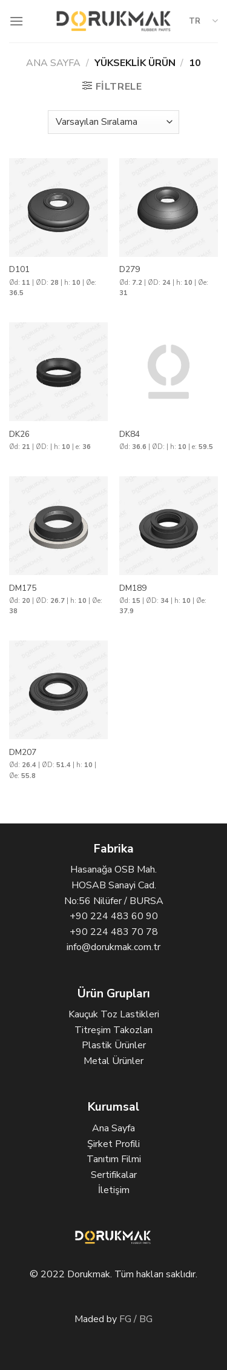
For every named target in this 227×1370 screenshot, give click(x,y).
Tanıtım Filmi (114, 1159)
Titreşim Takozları (113, 1030)
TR (203, 21)
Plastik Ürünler (114, 1045)
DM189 (132, 588)
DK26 (19, 434)
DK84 (129, 434)
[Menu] (16, 21)
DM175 (22, 588)
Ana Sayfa (53, 63)
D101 (19, 269)
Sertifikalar (114, 1175)
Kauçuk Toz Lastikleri (113, 1014)
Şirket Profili (113, 1144)
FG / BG (136, 1319)
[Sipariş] (113, 122)
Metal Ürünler (113, 1061)
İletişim (114, 1190)
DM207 (22, 752)
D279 (129, 269)
